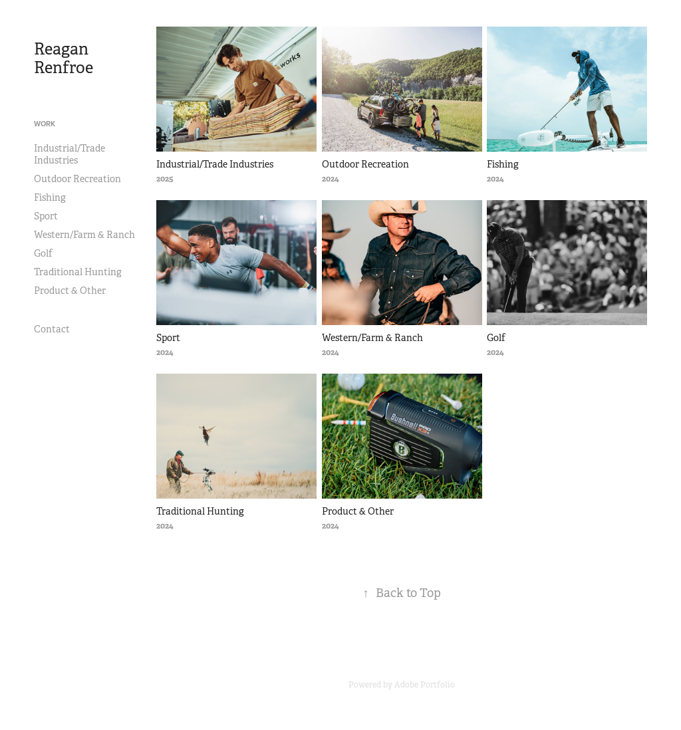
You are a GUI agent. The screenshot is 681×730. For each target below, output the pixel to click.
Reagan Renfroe (63, 58)
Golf (43, 253)
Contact (52, 329)
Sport (46, 216)
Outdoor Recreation (77, 179)
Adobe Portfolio (424, 684)
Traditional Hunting (78, 272)
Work (44, 123)
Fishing (50, 197)
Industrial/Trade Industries (69, 154)
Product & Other (70, 291)
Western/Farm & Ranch (84, 235)
